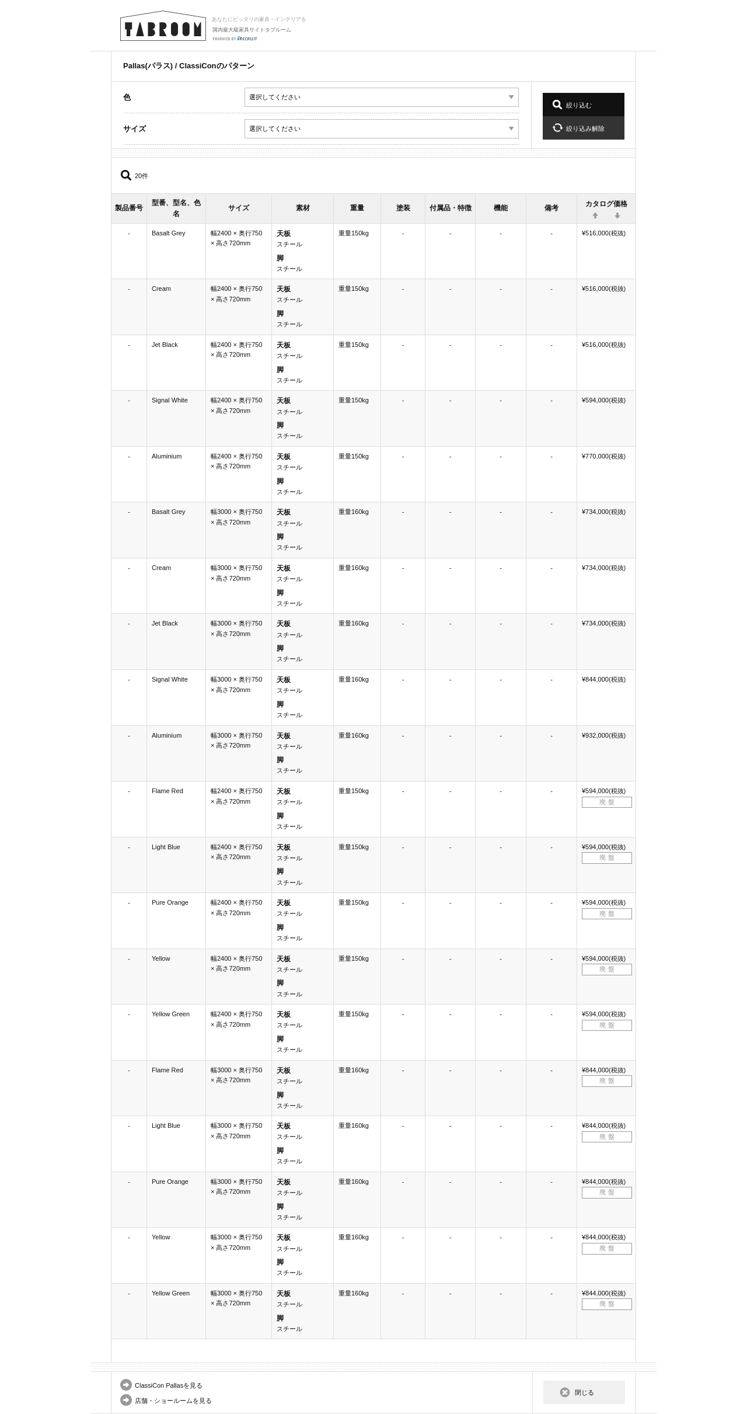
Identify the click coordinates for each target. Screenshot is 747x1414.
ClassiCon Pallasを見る (169, 1385)
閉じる (584, 1392)
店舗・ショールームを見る (173, 1400)
